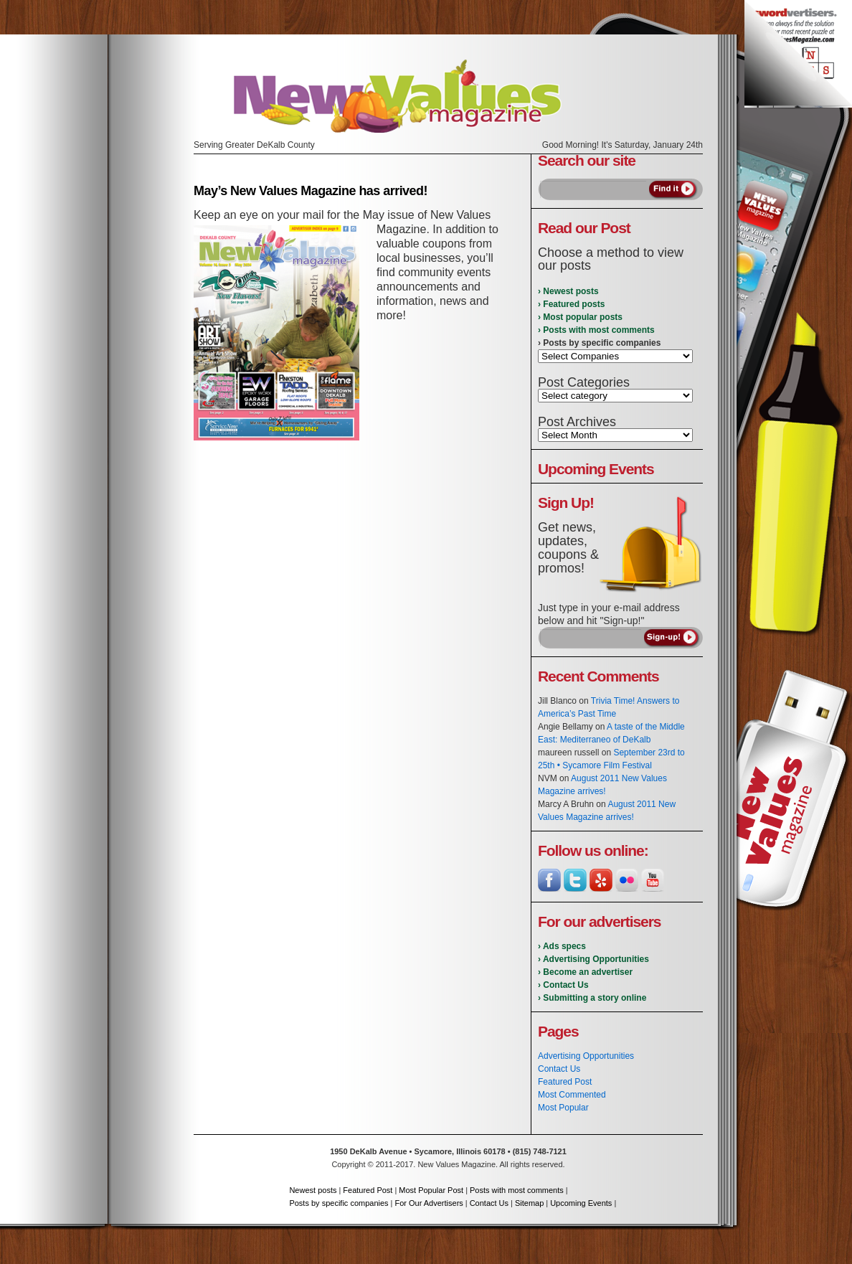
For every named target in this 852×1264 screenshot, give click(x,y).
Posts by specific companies (338, 1203)
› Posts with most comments (596, 330)
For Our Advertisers (428, 1203)
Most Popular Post (431, 1190)
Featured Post (565, 1082)
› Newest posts (568, 291)
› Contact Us (563, 985)
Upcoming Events (581, 1203)
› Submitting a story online (592, 998)
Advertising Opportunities (586, 1056)
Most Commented (572, 1095)
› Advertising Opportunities (593, 959)
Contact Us (559, 1069)
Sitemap (529, 1203)
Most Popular (563, 1108)
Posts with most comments (517, 1190)
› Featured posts (571, 304)
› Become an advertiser (585, 972)
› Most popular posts (580, 317)
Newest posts (312, 1190)
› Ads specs (562, 946)
